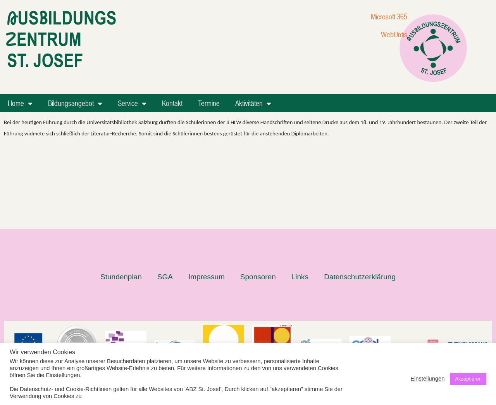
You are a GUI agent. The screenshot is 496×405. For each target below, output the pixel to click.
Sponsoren (258, 198)
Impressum (206, 198)
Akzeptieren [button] (468, 379)
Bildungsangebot (75, 103)
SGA (165, 198)
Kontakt (172, 103)
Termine (209, 103)
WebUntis (394, 34)
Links (299, 198)
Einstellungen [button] (427, 379)
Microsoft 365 (389, 16)
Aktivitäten (253, 103)
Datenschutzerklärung (360, 198)
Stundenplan (121, 198)
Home (20, 103)
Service (132, 103)
